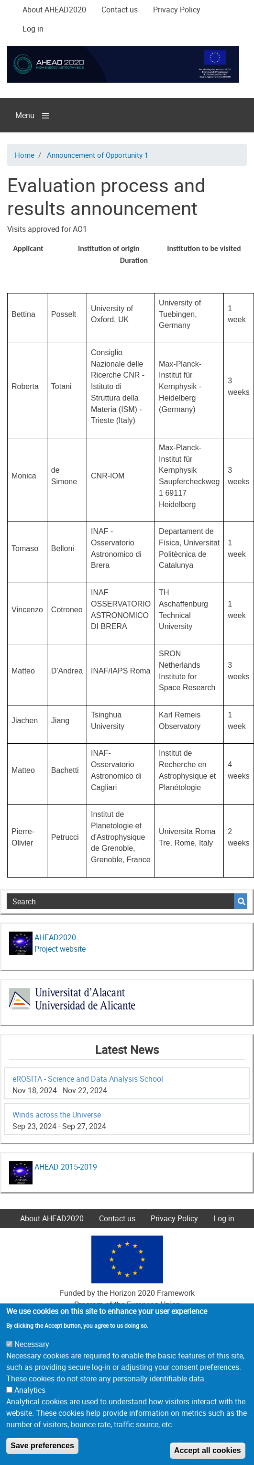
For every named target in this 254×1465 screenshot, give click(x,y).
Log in (33, 28)
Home (24, 155)
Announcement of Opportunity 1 (97, 155)
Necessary (31, 1362)
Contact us (119, 9)
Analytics (29, 1408)
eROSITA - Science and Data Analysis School (87, 1079)
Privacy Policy (176, 9)
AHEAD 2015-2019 (65, 1166)
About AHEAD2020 (54, 9)
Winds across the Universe (56, 1114)
